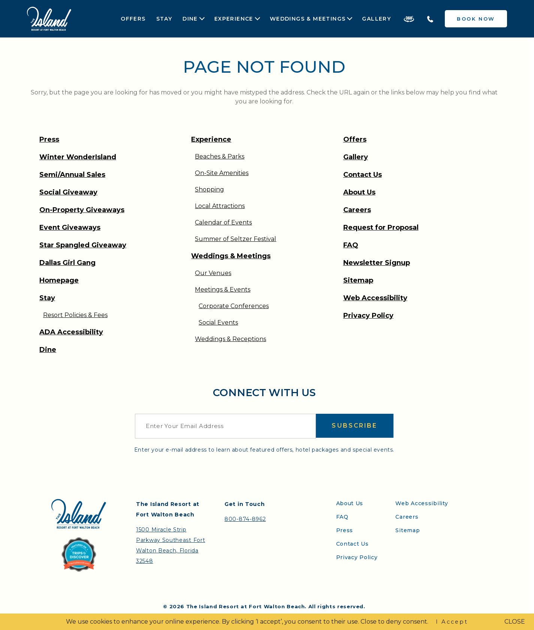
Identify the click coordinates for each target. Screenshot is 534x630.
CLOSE (514, 621)
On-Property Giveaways (81, 210)
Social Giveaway (68, 192)
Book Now (476, 19)
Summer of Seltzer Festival (235, 238)
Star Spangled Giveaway (82, 245)
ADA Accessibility (71, 332)
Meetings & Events (222, 289)
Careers (357, 210)
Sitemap (358, 280)
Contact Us (362, 175)
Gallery (376, 18)
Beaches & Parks (219, 156)
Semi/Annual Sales (72, 175)
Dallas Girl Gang (67, 263)
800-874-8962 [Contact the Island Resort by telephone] (245, 519)
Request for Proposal (381, 227)
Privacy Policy (368, 315)
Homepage (59, 280)
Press (49, 139)
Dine (190, 19)
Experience (233, 19)
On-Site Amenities (221, 173)
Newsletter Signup (376, 263)
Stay (164, 18)
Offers (133, 18)
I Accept (452, 621)
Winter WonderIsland (77, 157)
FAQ (350, 245)
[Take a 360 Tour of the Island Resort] (409, 18)
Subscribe (354, 425)
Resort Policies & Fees (75, 315)
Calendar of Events (223, 222)
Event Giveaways (69, 227)
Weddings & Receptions (230, 339)
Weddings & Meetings (308, 19)
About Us (359, 192)
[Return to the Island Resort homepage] (49, 18)
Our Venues (213, 273)
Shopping (209, 189)
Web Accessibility (375, 298)
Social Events (218, 322)
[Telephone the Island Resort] (430, 18)
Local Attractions (220, 206)
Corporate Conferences (234, 306)
